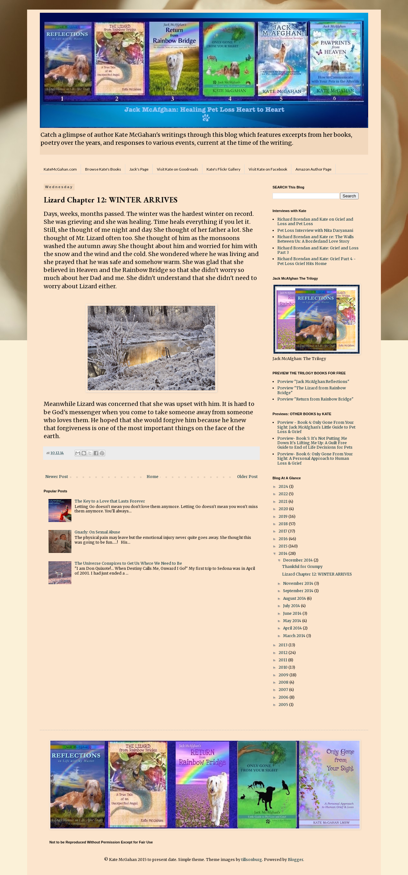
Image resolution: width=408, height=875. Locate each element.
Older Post (247, 476)
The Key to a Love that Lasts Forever (110, 501)
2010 (283, 667)
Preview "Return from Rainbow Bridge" (315, 399)
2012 (283, 652)
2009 (284, 675)
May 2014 (292, 620)
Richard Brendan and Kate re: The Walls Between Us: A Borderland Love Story (315, 239)
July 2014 (292, 605)
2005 (284, 704)
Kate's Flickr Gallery (223, 169)
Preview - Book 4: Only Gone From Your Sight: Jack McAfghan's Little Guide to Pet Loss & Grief (316, 427)
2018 (284, 523)
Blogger (295, 859)
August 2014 (295, 598)
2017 (283, 531)
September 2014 (298, 590)
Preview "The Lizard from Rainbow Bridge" (311, 390)
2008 (284, 682)
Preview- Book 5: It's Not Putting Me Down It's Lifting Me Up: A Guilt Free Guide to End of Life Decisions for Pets (315, 443)
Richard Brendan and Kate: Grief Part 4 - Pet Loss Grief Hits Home (316, 261)
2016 (284, 538)
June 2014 (292, 613)
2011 (283, 660)
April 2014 (293, 628)
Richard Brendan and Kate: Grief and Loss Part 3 (318, 250)
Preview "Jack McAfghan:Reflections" (313, 381)
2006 (284, 697)
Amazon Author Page (313, 169)
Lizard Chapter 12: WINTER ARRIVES (317, 574)
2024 (284, 486)
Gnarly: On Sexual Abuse (97, 532)
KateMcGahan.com (60, 169)
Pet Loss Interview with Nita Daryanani (315, 230)
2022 (284, 493)
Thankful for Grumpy (302, 566)
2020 (284, 508)
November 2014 (298, 583)
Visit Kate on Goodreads (177, 169)
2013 (283, 645)
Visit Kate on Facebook (268, 169)
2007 (284, 689)
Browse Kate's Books (103, 169)
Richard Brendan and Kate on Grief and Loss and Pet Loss (315, 221)
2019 (283, 516)
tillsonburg (251, 859)
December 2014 (298, 560)
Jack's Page (139, 169)
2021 (283, 501)
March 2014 (294, 635)
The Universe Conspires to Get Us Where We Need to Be (128, 563)
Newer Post (56, 476)
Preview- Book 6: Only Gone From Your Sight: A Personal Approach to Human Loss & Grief (315, 459)
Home (152, 476)
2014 (283, 553)
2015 (283, 546)
